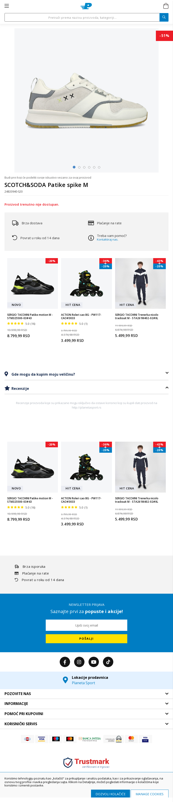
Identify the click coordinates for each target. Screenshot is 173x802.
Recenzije (20, 388)
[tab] (86, 374)
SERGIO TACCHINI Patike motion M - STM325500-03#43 (30, 316)
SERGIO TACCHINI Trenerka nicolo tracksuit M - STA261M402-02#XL (136, 316)
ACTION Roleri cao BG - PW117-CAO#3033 (81, 316)
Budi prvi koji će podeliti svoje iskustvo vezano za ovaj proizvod (48, 177)
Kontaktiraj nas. (107, 239)
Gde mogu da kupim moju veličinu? (43, 374)
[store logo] (86, 6)
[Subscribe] (86, 638)
